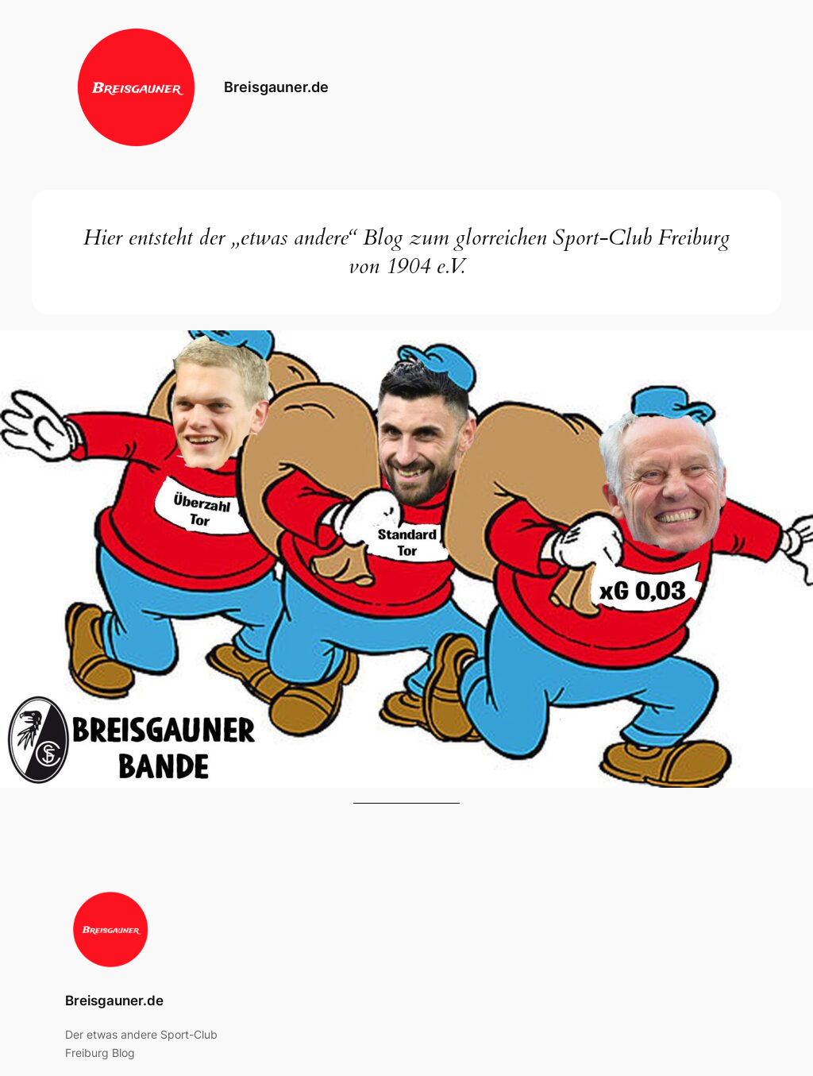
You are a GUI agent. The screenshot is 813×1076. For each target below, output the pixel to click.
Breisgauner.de (276, 87)
